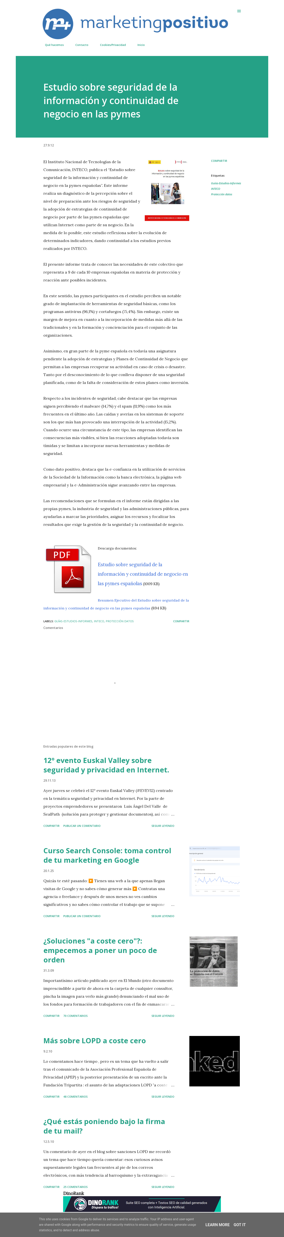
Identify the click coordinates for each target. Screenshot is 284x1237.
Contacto (79, 45)
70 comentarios (75, 1016)
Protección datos (221, 194)
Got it (240, 1224)
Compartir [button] (219, 161)
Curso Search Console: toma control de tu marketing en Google (107, 855)
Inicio (138, 45)
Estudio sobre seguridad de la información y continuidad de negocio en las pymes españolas (143, 574)
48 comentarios (75, 1096)
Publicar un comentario (82, 826)
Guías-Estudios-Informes (226, 183)
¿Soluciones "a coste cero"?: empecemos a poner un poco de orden (100, 950)
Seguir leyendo (162, 826)
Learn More (218, 1224)
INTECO (215, 189)
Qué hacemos (52, 45)
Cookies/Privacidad (110, 45)
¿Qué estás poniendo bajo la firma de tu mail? (104, 1126)
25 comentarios (75, 1187)
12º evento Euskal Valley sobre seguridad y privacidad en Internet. (106, 765)
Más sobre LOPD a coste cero (94, 1040)
